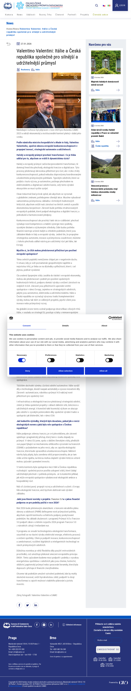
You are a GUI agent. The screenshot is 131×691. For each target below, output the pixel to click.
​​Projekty (84, 14)
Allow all (103, 371)
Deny (27, 371)
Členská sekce (100, 14)
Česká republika (105, 146)
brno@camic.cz (60, 652)
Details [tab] (65, 326)
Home (9, 29)
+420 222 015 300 (17, 649)
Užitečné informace (71, 624)
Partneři (72, 14)
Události (31, 14)
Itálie (35, 69)
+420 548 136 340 (59, 649)
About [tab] (104, 326)
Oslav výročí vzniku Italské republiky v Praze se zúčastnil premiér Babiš (104, 133)
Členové (59, 14)
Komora (9, 14)
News (20, 14)
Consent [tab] (27, 326)
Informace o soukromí (77, 684)
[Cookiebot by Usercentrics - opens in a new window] (110, 318)
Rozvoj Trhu (45, 14)
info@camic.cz (18, 652)
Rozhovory (23, 69)
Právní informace (15, 686)
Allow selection (65, 371)
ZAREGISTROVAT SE (108, 649)
